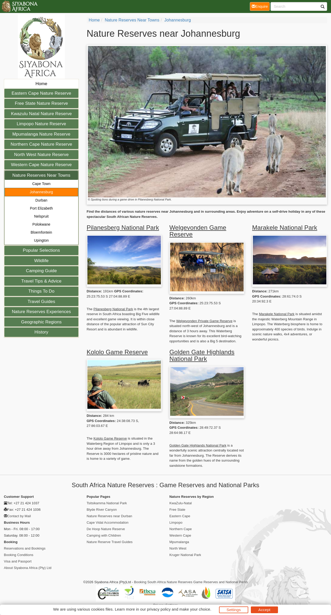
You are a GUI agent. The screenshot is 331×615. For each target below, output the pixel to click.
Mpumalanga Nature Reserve (41, 134)
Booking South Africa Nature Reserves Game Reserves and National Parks (191, 582)
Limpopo (176, 522)
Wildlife (41, 260)
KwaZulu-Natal (180, 503)
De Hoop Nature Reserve (106, 529)
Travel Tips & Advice (41, 281)
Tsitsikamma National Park (107, 503)
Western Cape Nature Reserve (41, 164)
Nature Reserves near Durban (109, 516)
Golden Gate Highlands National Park (202, 355)
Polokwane (41, 224)
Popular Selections (41, 250)
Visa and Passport (18, 561)
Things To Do (41, 291)
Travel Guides (41, 301)
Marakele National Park (284, 227)
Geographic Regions (41, 322)
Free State (177, 510)
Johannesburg (41, 192)
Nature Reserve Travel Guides (110, 542)
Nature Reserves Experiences (41, 311)
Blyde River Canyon (102, 510)
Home (41, 83)
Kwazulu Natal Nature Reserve (41, 113)
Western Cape (180, 535)
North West (177, 548)
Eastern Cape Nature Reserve (41, 93)
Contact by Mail (19, 516)
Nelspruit (41, 216)
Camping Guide (41, 270)
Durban (41, 200)
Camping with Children (104, 535)
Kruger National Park (185, 555)
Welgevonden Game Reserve (197, 231)
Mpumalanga (179, 542)
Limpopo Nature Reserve (41, 123)
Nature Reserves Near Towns (41, 175)
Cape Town (41, 184)
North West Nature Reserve (41, 154)
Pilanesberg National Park (123, 227)
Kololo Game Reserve (117, 352)
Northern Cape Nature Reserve (41, 144)
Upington (41, 240)
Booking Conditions (18, 555)
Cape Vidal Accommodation (108, 522)
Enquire (261, 6)
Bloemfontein (41, 232)
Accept (264, 609)
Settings (234, 609)
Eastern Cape (179, 516)
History (41, 332)
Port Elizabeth (41, 208)
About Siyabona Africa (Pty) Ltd (27, 568)
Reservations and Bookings (25, 548)
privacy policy (158, 609)
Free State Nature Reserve (41, 103)
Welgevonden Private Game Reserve (204, 321)
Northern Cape (180, 529)
